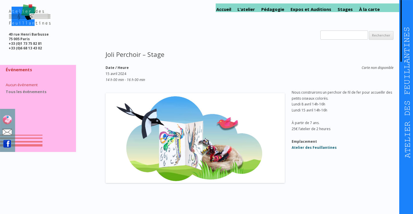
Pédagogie (272, 9)
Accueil (223, 9)
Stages (345, 9)
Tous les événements (26, 91)
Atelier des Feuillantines (314, 147)
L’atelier (246, 9)
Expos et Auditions (311, 9)
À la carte (369, 9)
